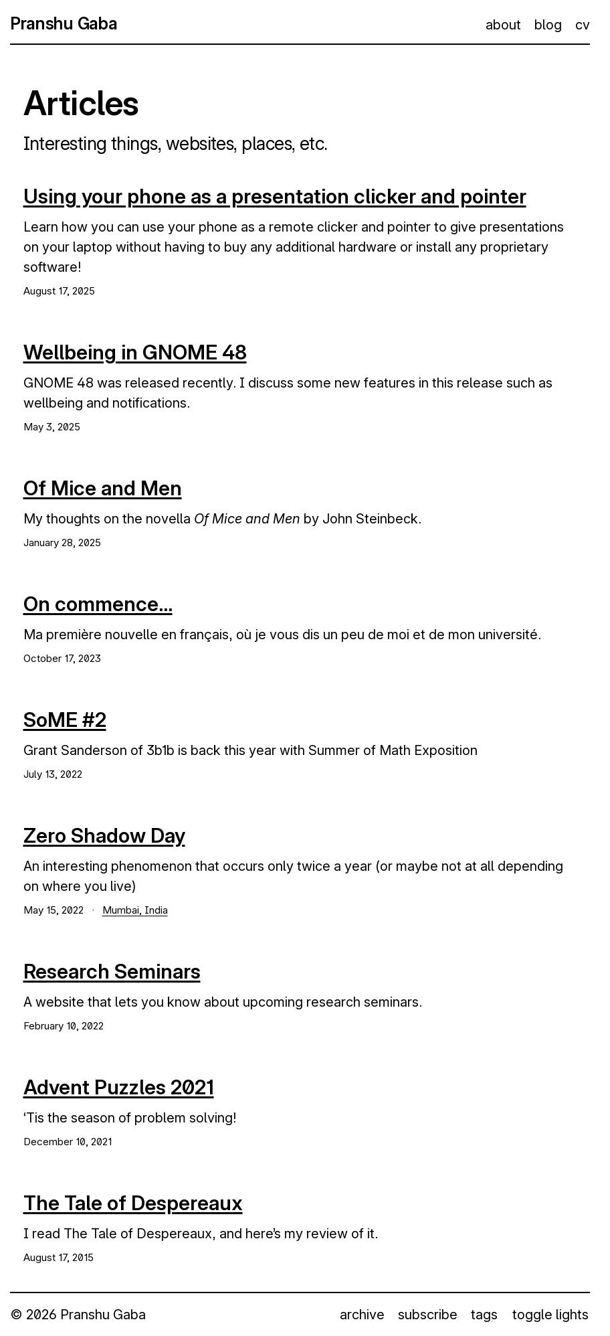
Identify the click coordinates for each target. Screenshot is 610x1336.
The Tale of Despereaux (133, 1203)
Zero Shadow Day (104, 835)
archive (362, 1314)
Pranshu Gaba (63, 23)
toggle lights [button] (550, 1315)
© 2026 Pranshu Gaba (78, 1315)
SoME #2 (64, 719)
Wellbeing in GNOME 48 (135, 352)
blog (548, 25)
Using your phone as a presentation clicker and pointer (274, 196)
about (503, 25)
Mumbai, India (135, 910)
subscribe (428, 1314)
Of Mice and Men (102, 488)
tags (484, 1314)
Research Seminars (112, 971)
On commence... (98, 604)
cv (582, 25)
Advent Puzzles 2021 (118, 1087)
